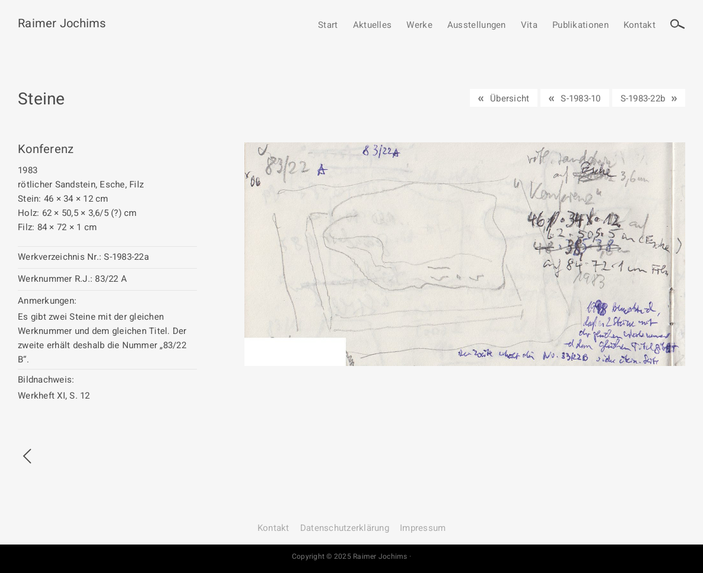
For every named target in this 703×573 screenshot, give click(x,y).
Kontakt (640, 25)
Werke (419, 25)
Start (328, 25)
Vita (529, 25)
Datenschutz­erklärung (344, 527)
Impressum (423, 527)
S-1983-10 (580, 98)
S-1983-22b (643, 98)
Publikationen (580, 25)
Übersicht (509, 98)
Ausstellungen (476, 25)
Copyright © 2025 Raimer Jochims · (351, 556)
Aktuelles (372, 25)
